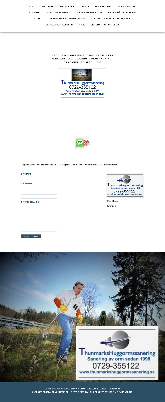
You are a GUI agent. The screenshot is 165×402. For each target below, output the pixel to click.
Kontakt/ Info (103, 6)
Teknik (37, 19)
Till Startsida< (111, 206)
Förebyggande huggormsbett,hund (112, 19)
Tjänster (84, 6)
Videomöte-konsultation (105, 25)
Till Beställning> (112, 201)
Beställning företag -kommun (56, 6)
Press (82, 25)
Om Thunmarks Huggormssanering (66, 19)
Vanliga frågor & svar (89, 12)
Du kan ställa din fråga (122, 12)
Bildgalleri (35, 12)
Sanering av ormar (58, 12)
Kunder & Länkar (126, 6)
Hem (31, 6)
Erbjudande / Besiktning (60, 25)
